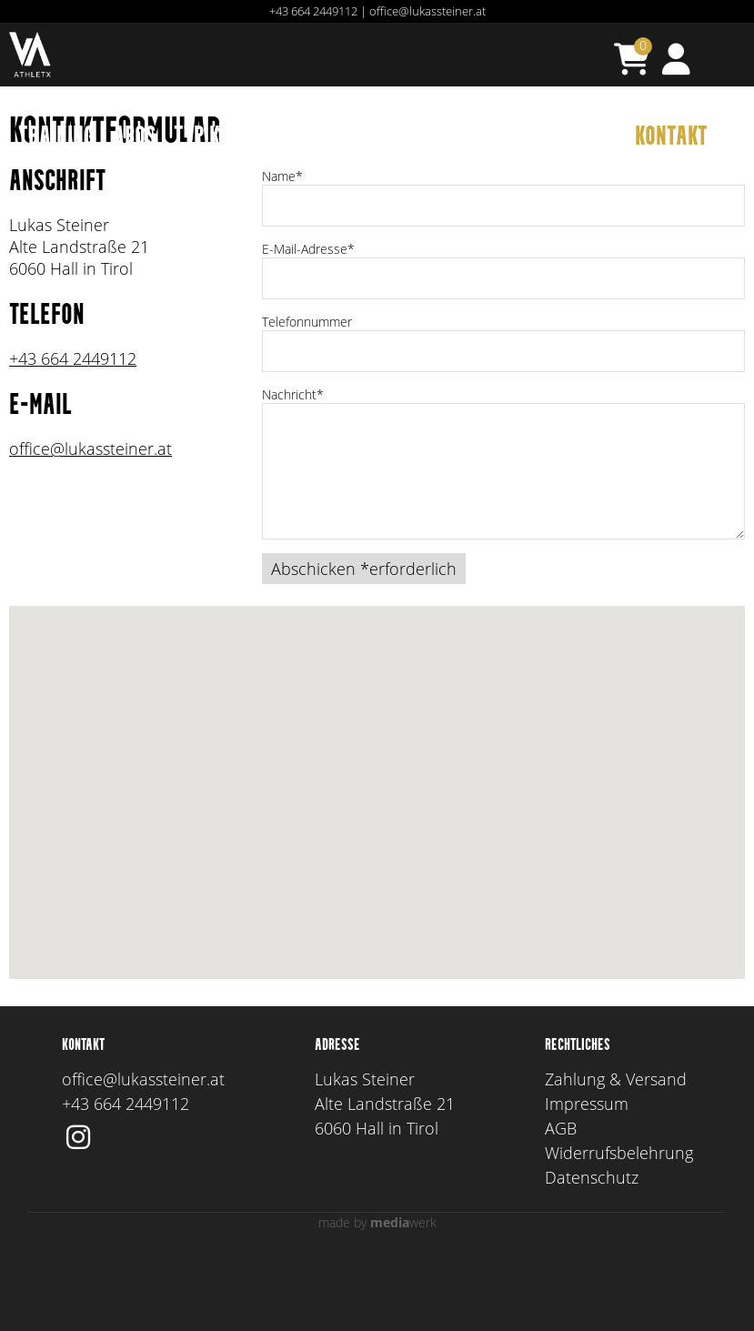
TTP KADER (218, 138)
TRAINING (56, 138)
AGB (561, 1199)
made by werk (377, 1293)
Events (312, 138)
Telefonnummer (307, 392)
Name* (282, 247)
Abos (134, 138)
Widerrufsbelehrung (619, 1224)
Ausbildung (411, 138)
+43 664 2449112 (313, 11)
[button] (377, 846)
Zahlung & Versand (616, 1150)
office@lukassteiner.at (427, 11)
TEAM (501, 138)
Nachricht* (293, 465)
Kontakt (671, 138)
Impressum (586, 1174)
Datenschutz (591, 1248)
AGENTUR (579, 138)
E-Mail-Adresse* (308, 319)
